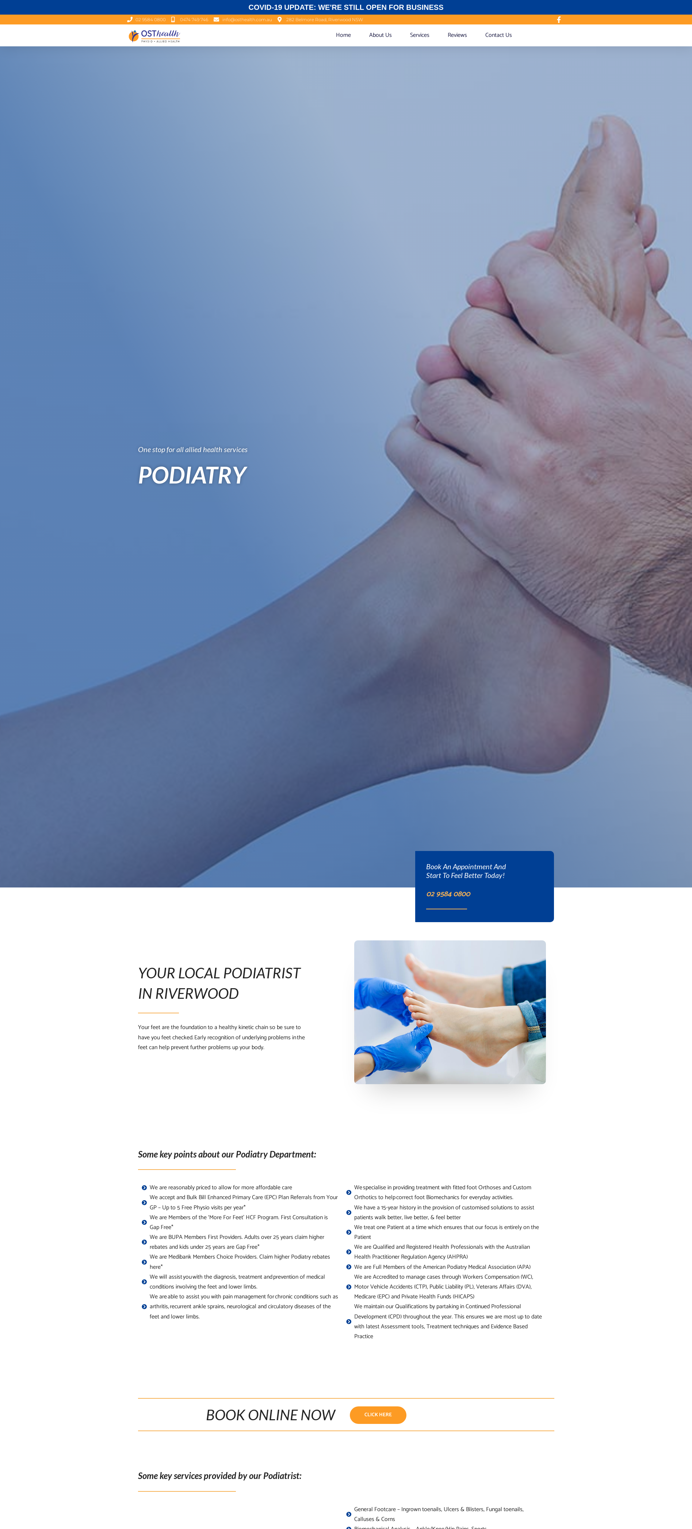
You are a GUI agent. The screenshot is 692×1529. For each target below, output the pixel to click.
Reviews (457, 35)
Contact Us (498, 35)
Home (343, 35)
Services (419, 35)
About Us (380, 35)
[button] (378, 1415)
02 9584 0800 (452, 894)
